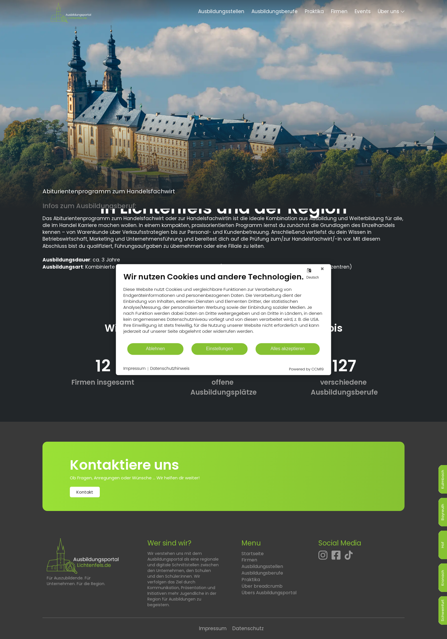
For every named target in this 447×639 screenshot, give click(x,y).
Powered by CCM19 (306, 369)
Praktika (314, 11)
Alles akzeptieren (288, 348)
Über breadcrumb (262, 586)
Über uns (388, 11)
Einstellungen (219, 348)
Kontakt (84, 492)
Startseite (252, 553)
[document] (223, 307)
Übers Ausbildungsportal (268, 592)
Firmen (339, 11)
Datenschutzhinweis (170, 369)
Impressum (213, 628)
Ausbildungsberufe (274, 11)
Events (363, 11)
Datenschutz (248, 628)
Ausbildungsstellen (221, 11)
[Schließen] (322, 268)
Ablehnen (155, 348)
